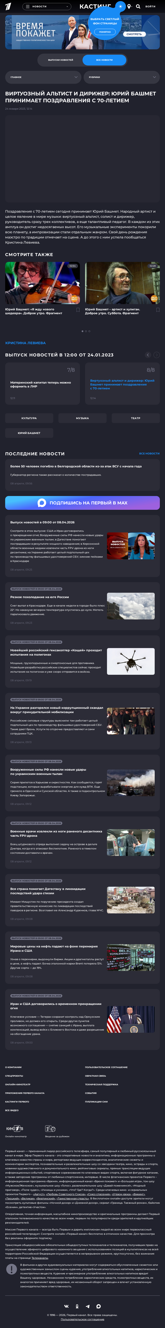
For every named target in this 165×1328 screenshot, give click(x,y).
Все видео (11, 1110)
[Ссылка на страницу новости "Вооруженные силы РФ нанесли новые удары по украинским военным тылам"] (82, 783)
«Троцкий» (12, 1198)
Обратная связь (95, 1076)
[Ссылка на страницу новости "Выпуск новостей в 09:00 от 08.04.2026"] (82, 546)
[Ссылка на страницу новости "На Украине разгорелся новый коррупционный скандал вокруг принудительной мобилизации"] (82, 721)
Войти (150, 6)
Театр (135, 418)
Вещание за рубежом (57, 1131)
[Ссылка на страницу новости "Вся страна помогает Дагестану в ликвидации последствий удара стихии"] (82, 900)
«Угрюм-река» (121, 1194)
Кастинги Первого (17, 1101)
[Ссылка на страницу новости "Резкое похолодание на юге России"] (82, 606)
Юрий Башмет (29, 433)
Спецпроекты (14, 1076)
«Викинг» (138, 1194)
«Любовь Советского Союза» (66, 1194)
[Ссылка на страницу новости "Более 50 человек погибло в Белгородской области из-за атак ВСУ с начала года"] (82, 475)
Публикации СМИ (96, 1101)
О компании (13, 1067)
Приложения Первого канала (24, 1093)
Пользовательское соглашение (106, 1067)
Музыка (82, 418)
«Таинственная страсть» (73, 1198)
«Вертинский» (45, 1198)
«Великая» (28, 1198)
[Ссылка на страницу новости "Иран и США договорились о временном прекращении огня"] (82, 1019)
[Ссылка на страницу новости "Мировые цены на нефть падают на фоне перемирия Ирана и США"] (82, 958)
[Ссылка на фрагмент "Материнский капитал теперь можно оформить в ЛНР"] (42, 383)
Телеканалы (40, 1258)
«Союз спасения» (98, 1194)
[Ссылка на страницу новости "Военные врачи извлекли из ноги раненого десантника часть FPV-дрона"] (82, 843)
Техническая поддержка (101, 1084)
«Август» (39, 1194)
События (90, 1093)
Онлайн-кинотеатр (17, 1084)
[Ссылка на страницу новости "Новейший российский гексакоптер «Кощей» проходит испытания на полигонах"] (82, 662)
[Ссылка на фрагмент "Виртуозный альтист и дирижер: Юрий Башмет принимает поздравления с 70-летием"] (122, 383)
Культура (29, 418)
